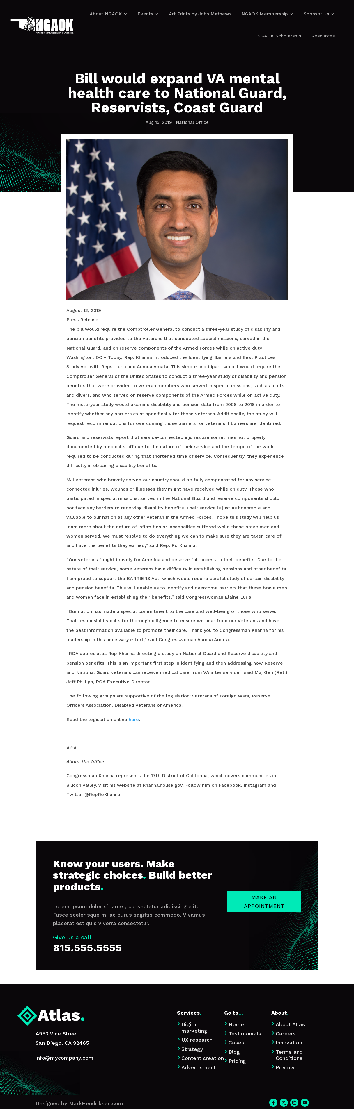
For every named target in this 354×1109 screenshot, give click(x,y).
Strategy (192, 1049)
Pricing (237, 1061)
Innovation (289, 1043)
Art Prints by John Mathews (200, 14)
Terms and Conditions (289, 1055)
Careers (286, 1034)
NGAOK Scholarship (279, 36)
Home (236, 1024)
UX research (197, 1040)
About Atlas (290, 1024)
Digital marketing (194, 1027)
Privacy (285, 1067)
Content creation (202, 1058)
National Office (192, 122)
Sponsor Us (316, 14)
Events (145, 14)
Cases (236, 1043)
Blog (234, 1052)
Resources (323, 36)
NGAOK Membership (264, 14)
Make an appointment (264, 951)
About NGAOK (106, 14)
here (134, 719)
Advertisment (198, 1067)
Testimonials (245, 1034)
